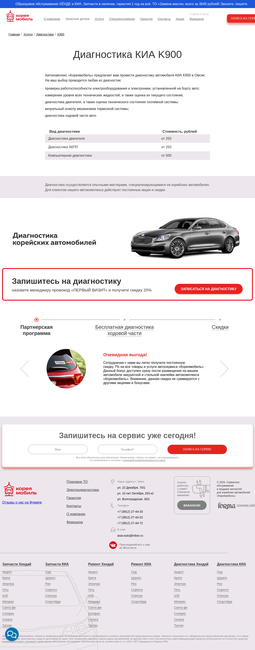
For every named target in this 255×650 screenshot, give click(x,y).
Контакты (164, 19)
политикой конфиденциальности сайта (144, 460)
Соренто (51, 589)
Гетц (5, 589)
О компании (52, 19)
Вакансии (192, 505)
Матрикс (8, 601)
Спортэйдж (53, 601)
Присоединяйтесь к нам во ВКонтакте (134, 546)
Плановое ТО (77, 482)
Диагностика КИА (231, 564)
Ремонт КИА (141, 564)
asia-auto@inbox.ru (130, 535)
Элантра (8, 583)
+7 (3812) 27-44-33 (130, 511)
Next (224, 368)
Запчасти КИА (57, 564)
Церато (50, 578)
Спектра (51, 595)
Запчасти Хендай (16, 564)
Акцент (7, 572)
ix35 (5, 595)
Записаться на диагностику (209, 289)
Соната (7, 619)
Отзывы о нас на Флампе (22, 502)
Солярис (8, 613)
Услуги (99, 19)
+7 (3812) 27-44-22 (130, 517)
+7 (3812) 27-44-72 (130, 523)
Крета (6, 578)
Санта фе (9, 607)
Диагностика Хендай (191, 564)
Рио (48, 583)
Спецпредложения (122, 19)
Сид (48, 572)
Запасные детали (77, 19)
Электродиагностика (83, 490)
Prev (24, 368)
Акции (180, 19)
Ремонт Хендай (101, 564)
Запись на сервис (197, 449)
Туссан (93, 625)
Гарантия (146, 19)
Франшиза (196, 19)
